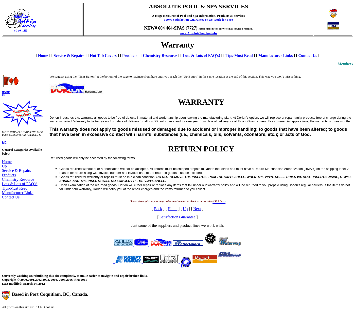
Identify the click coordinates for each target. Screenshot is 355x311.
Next (197, 209)
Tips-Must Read (239, 55)
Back (158, 209)
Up (3, 95)
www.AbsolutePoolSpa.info (198, 33)
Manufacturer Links (275, 55)
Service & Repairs (69, 55)
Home (43, 55)
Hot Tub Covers (103, 55)
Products (129, 55)
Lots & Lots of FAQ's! (201, 55)
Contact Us (307, 55)
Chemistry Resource (160, 55)
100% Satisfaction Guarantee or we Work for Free (198, 19)
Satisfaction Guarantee (177, 217)
